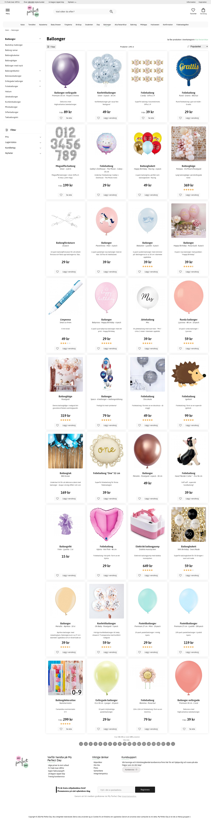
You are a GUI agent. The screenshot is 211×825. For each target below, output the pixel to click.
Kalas (23, 24)
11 (134, 744)
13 (144, 744)
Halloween (155, 24)
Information (191, 2)
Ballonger (107, 24)
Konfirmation (168, 24)
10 (129, 744)
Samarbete (98, 771)
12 (139, 744)
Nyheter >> (72, 2)
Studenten (89, 24)
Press (96, 768)
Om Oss (97, 765)
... (168, 744)
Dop (98, 24)
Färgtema (68, 24)
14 (149, 744)
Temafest (31, 24)
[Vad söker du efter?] (84, 11)
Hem (7, 30)
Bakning (133, 24)
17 (163, 744)
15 (154, 744)
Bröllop (78, 24)
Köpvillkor (98, 762)
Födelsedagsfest (182, 24)
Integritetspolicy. (129, 796)
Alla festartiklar (121, 24)
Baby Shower (56, 24)
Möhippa (143, 24)
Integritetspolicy (101, 773)
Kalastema (43, 24)
